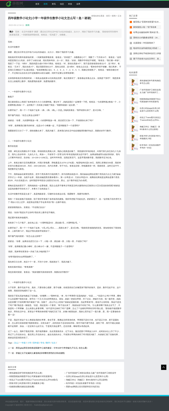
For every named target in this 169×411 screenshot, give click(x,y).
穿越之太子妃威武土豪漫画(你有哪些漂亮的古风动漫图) (40, 353)
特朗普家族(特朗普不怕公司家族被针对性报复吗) (30, 376)
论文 (54, 343)
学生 (42, 343)
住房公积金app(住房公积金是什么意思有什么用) (87, 376)
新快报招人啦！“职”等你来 (144, 27)
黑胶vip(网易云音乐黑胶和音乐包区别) (83, 386)
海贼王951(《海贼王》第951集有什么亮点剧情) (87, 380)
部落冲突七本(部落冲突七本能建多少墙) (26, 383)
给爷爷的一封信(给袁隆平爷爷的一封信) (83, 383)
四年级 (36, 343)
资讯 (54, 4)
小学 (29, 343)
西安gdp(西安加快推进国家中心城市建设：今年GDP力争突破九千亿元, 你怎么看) (51, 348)
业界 (78, 4)
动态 (62, 4)
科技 (70, 4)
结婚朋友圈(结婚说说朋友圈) (21, 386)
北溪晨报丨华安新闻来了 (144, 43)
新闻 (46, 4)
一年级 (23, 343)
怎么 (16, 343)
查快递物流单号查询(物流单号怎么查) (25, 373)
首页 (37, 4)
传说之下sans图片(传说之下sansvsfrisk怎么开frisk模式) (33, 380)
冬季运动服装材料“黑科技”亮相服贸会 (149, 32)
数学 (48, 343)
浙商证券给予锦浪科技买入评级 (147, 53)
